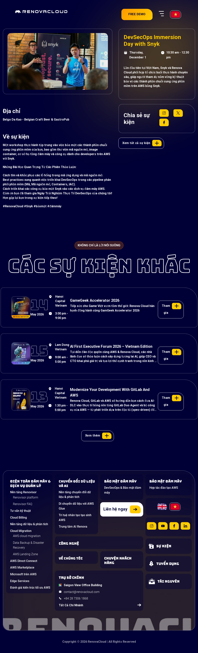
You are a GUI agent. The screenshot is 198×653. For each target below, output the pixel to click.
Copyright (69, 641)
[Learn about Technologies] (100, 543)
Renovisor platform (25, 497)
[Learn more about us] (77, 558)
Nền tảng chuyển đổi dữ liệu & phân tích (75, 494)
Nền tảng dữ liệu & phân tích (29, 524)
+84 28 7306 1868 (76, 598)
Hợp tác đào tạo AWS (163, 487)
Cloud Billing (18, 517)
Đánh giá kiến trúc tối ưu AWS (30, 587)
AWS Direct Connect (23, 561)
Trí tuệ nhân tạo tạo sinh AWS (75, 517)
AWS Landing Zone (25, 554)
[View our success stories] (122, 560)
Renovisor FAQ (22, 504)
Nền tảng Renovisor (23, 492)
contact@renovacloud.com (81, 592)
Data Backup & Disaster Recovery (28, 545)
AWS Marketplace (22, 567)
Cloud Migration (21, 531)
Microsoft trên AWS (23, 574)
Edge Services (19, 581)
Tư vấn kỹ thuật (20, 511)
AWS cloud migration (27, 536)
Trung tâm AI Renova (73, 526)
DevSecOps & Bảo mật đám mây (122, 490)
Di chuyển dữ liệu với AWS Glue (76, 506)
